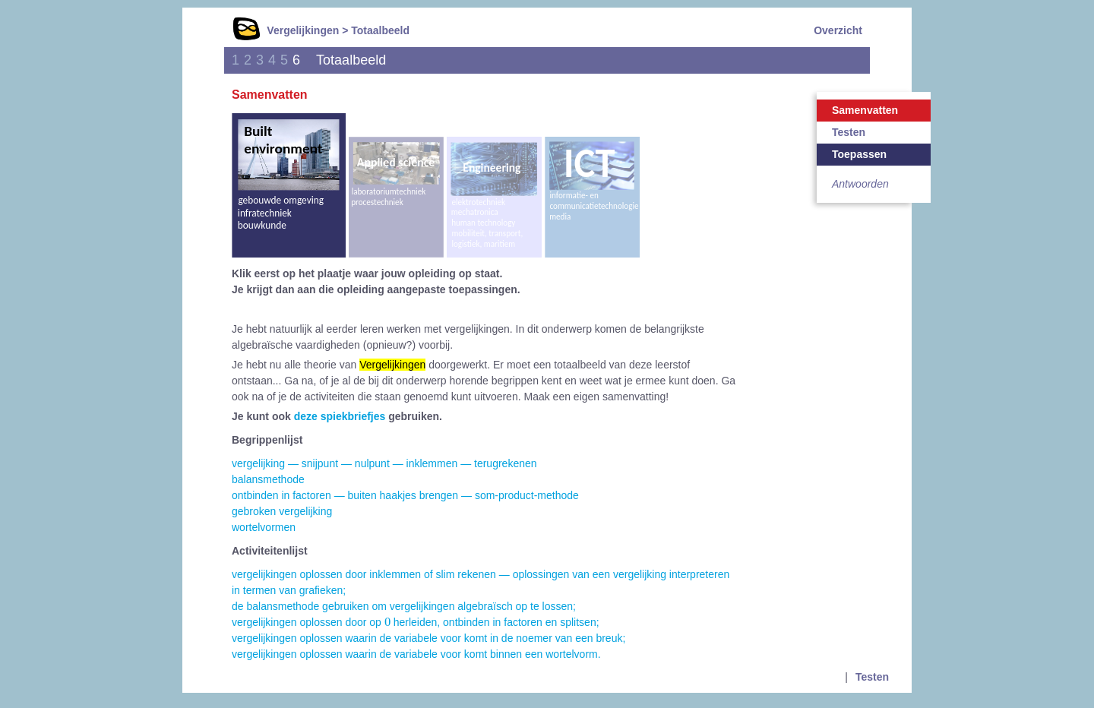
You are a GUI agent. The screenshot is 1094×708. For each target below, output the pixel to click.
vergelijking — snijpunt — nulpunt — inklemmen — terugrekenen (384, 463)
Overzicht (838, 30)
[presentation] (387, 621)
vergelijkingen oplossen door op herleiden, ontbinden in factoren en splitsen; (415, 622)
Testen (848, 132)
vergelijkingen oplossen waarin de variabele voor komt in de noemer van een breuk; (428, 638)
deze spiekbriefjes (340, 416)
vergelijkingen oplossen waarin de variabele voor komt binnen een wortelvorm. (416, 654)
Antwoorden (860, 184)
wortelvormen (264, 527)
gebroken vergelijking (282, 511)
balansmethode (268, 479)
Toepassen (859, 154)
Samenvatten (865, 110)
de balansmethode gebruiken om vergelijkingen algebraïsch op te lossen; (404, 606)
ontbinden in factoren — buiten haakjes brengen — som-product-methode (405, 495)
